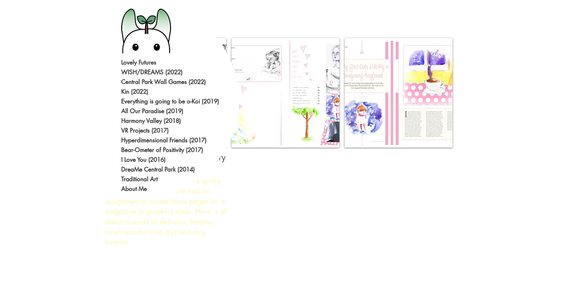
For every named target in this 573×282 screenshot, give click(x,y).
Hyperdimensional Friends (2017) (163, 140)
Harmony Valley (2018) (151, 121)
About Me (134, 189)
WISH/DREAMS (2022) (152, 72)
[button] (285, 93)
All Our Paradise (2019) (152, 111)
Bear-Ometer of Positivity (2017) (162, 150)
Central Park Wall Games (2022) (163, 82)
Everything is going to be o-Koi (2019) (163, 101)
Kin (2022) (134, 92)
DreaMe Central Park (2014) (158, 169)
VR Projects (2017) (145, 130)
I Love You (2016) (143, 160)
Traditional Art (139, 179)
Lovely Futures (138, 62)
